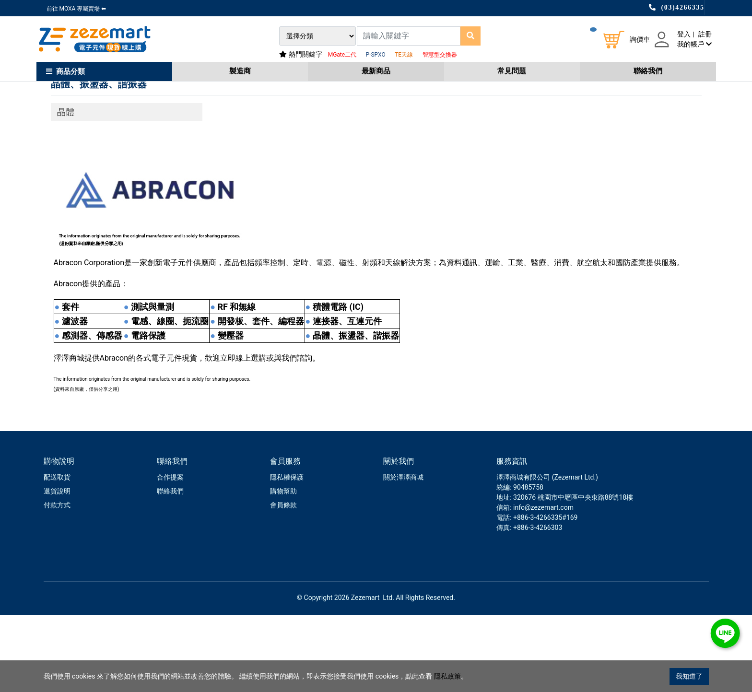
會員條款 (283, 582)
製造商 (240, 71)
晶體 (65, 189)
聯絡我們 (648, 71)
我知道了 (689, 676)
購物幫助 (283, 568)
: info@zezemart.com (542, 584)
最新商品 (376, 71)
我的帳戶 (694, 44)
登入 (684, 34)
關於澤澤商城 (403, 554)
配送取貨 (57, 554)
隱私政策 (447, 676)
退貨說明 (57, 568)
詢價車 (640, 39)
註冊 (705, 34)
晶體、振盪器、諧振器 (99, 161)
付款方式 (57, 582)
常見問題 (511, 71)
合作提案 (170, 554)
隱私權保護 (287, 554)
